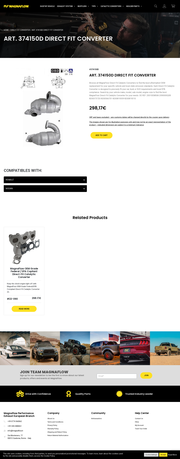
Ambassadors (96, 418)
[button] (101, 135)
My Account (139, 425)
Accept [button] (163, 455)
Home (6, 30)
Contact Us (139, 418)
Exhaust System (66, 6)
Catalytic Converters (112, 6)
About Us (51, 418)
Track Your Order (141, 429)
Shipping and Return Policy (57, 432)
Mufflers (83, 6)
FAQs (137, 422)
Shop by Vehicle (47, 6)
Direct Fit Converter (20, 30)
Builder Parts (134, 6)
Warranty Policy (53, 429)
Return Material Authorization (58, 435)
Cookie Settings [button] (151, 455)
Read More (24, 309)
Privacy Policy (52, 425)
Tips (95, 6)
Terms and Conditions (55, 422)
